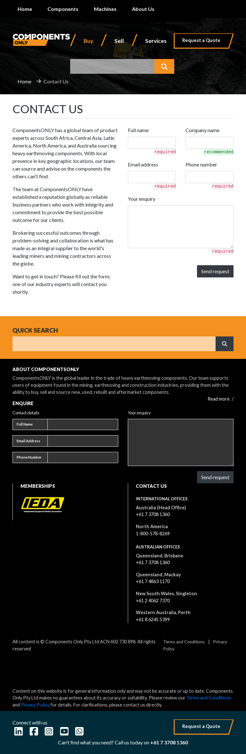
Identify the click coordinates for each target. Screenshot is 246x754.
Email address (143, 164)
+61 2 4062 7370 (153, 600)
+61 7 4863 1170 (153, 581)
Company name (202, 130)
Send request (215, 271)
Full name (138, 130)
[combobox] (112, 66)
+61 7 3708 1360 (153, 514)
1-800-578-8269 (153, 533)
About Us (143, 9)
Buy (88, 41)
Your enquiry (141, 199)
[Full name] (82, 424)
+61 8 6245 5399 (153, 619)
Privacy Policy (35, 704)
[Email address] (82, 441)
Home (25, 9)
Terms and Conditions (184, 641)
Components (62, 9)
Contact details (25, 412)
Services (156, 41)
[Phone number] (82, 457)
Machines (105, 9)
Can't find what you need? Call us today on (123, 742)
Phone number (201, 164)
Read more (221, 399)
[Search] (114, 343)
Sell (119, 41)
